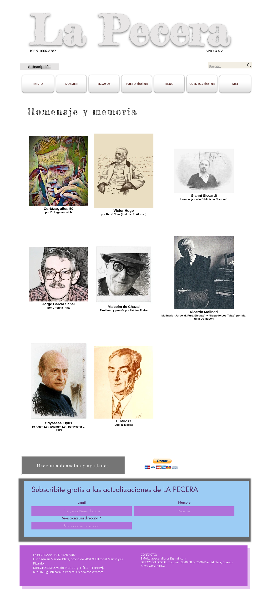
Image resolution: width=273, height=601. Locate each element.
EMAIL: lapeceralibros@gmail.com (163, 558)
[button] (161, 463)
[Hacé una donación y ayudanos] (73, 465)
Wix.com (98, 572)
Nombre (184, 502)
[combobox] (81, 525)
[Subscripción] (39, 66)
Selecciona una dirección (80, 518)
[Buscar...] (222, 66)
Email (82, 502)
